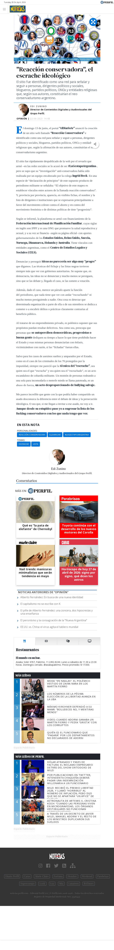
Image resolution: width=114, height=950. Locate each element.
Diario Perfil (12, 876)
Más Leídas (23, 675)
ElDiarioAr (55, 434)
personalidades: (27, 430)
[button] (95, 144)
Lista (35, 444)
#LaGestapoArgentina (77, 434)
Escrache (24, 444)
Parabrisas (103, 876)
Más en (33, 491)
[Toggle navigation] (5, 9)
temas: (21, 440)
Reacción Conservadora (32, 434)
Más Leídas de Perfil (30, 757)
